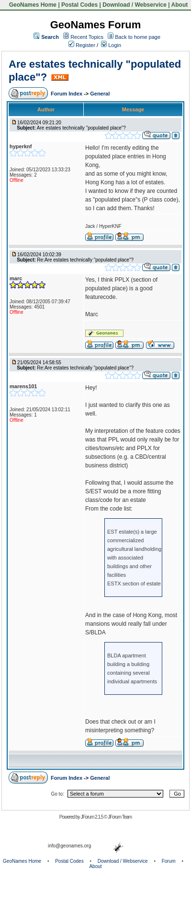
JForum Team (120, 817)
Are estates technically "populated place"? (81, 128)
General (100, 93)
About (179, 4)
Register (81, 45)
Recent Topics (86, 37)
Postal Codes (79, 4)
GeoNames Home (31, 4)
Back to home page (137, 37)
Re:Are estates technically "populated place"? (85, 259)
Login (111, 45)
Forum (169, 861)
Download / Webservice (134, 4)
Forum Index (67, 93)
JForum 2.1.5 (92, 817)
